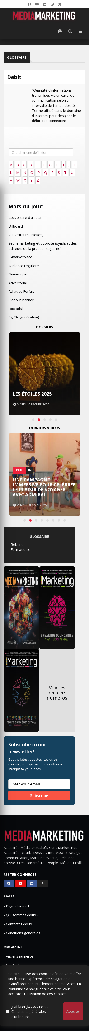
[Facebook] (29, 4)
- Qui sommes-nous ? (21, 915)
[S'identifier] (60, 31)
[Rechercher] (70, 31)
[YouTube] (37, 4)
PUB (19, 470)
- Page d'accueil (16, 906)
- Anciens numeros (19, 956)
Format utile (20, 549)
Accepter (73, 1011)
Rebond (17, 544)
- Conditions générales (22, 933)
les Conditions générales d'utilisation (29, 1011)
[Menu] (80, 31)
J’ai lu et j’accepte (29, 1011)
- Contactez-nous (18, 924)
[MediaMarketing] (44, 15)
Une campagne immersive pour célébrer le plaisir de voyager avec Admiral (44, 487)
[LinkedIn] (44, 4)
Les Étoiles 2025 (32, 394)
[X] (59, 4)
